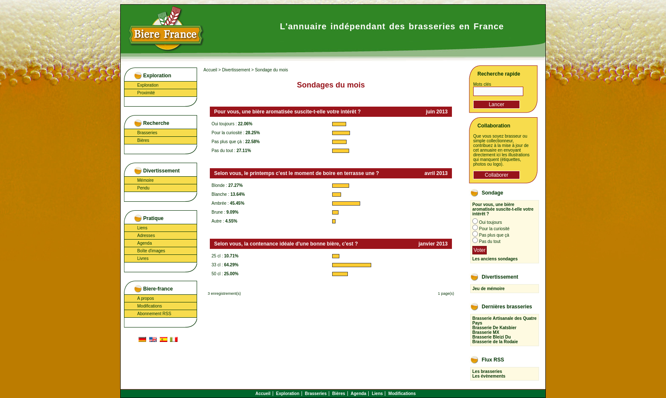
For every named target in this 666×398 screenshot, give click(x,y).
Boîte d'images (151, 250)
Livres (143, 258)
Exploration (147, 85)
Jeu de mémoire (488, 288)
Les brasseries (487, 371)
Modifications (149, 306)
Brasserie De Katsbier (494, 327)
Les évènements (488, 376)
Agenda (144, 243)
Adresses (146, 235)
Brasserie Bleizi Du (491, 337)
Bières (143, 140)
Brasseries (147, 132)
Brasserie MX (485, 332)
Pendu (143, 188)
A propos (145, 298)
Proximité (146, 92)
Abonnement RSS (154, 313)
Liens (142, 228)
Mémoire (145, 180)
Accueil (210, 70)
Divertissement (236, 70)
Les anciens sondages (495, 259)
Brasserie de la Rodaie (495, 341)
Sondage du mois (271, 70)
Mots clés (482, 84)
